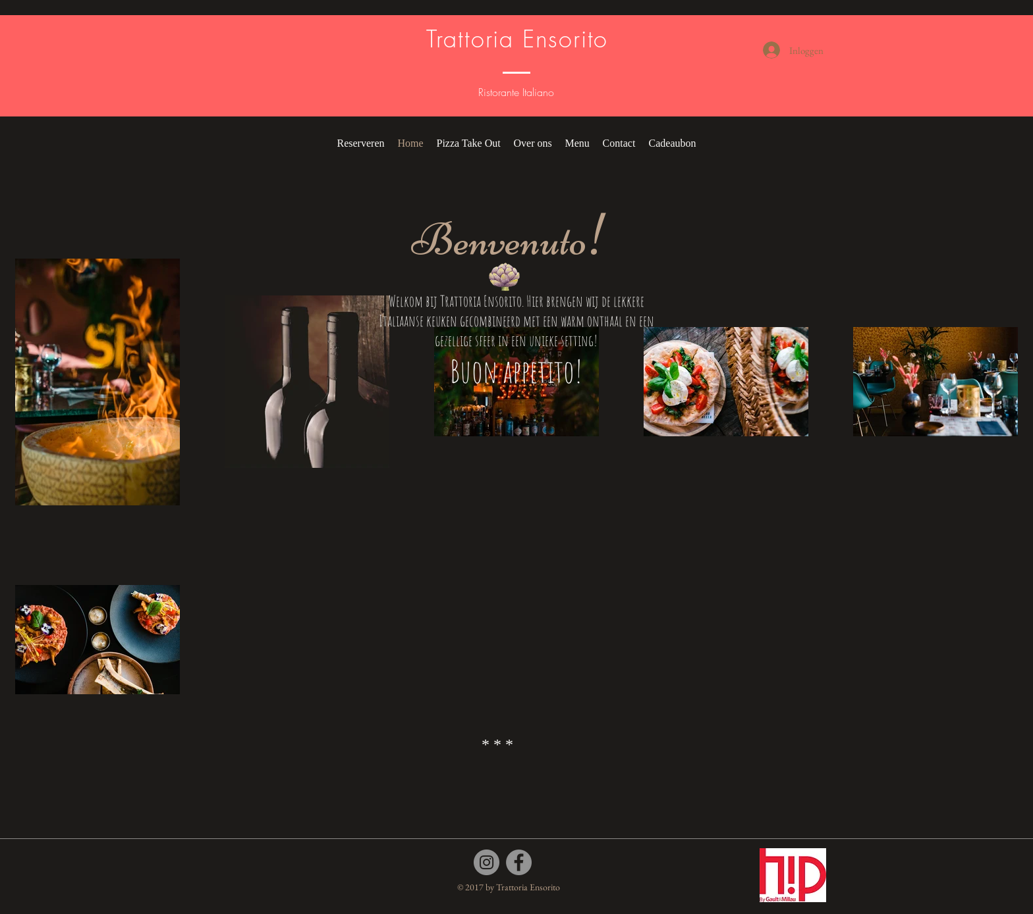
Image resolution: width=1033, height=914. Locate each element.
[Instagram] (486, 862)
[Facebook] (519, 862)
